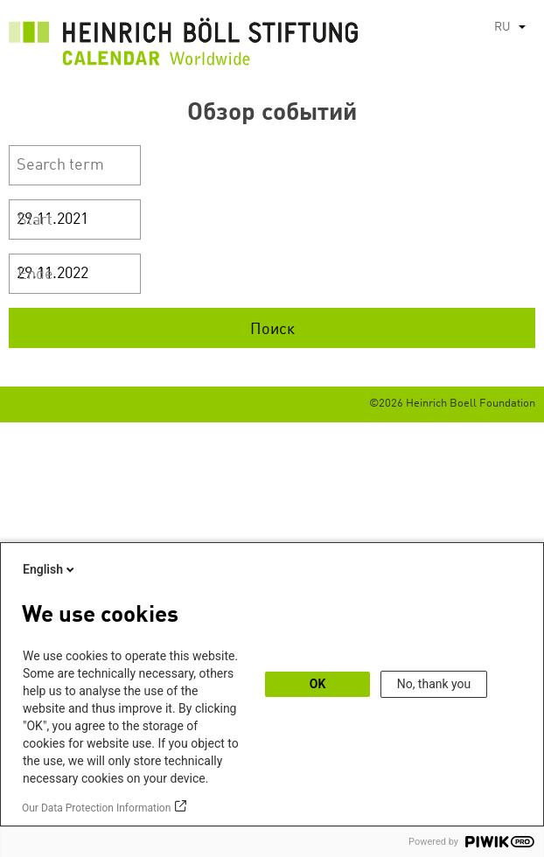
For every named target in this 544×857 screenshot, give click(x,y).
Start (34, 220)
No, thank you (434, 684)
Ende (35, 274)
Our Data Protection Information (96, 808)
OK (318, 684)
